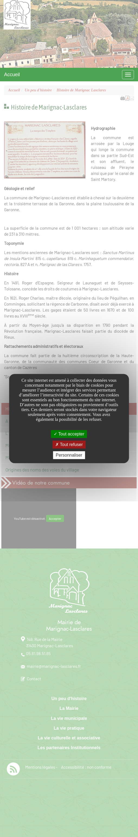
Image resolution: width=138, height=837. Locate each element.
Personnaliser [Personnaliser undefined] (69, 455)
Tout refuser (69, 444)
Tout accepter (69, 434)
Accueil (12, 74)
